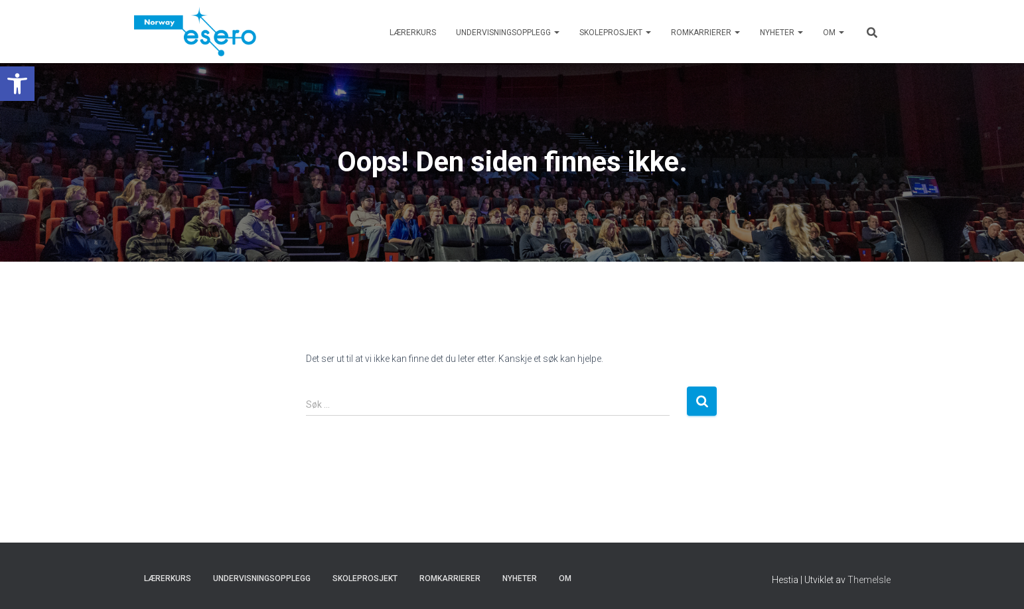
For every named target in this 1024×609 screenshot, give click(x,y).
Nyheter (781, 32)
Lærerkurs (413, 32)
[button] (17, 83)
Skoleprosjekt (615, 32)
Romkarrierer (705, 32)
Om (833, 32)
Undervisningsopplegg (507, 32)
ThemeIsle (869, 579)
